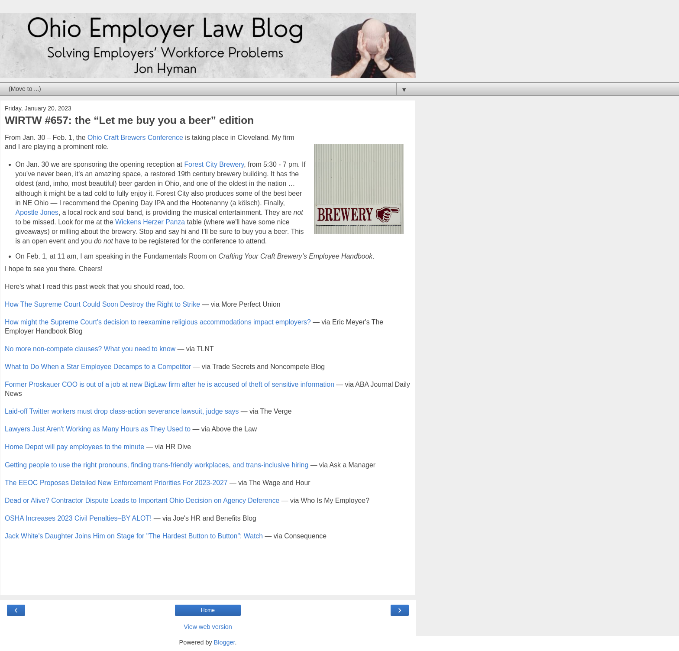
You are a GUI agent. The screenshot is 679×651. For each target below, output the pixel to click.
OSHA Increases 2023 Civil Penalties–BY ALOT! (78, 518)
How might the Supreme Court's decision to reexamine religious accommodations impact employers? (158, 322)
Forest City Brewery (214, 164)
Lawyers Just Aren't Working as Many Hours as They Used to (98, 429)
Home (208, 610)
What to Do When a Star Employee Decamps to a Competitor (98, 366)
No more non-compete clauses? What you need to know (90, 349)
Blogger (224, 642)
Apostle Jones (37, 212)
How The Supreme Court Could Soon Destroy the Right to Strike (102, 304)
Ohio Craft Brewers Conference (135, 137)
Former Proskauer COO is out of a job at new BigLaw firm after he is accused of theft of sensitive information (169, 384)
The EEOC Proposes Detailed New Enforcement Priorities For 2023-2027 (116, 482)
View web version (208, 626)
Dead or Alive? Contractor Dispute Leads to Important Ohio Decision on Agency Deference (142, 500)
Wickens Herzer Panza (150, 222)
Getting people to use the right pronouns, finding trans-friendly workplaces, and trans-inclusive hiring (156, 465)
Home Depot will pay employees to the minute (74, 446)
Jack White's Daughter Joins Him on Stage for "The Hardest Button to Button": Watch (134, 536)
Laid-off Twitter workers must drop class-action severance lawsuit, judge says (122, 411)
